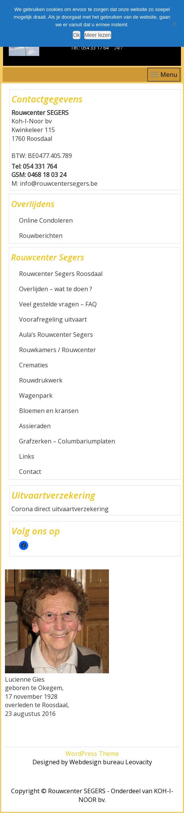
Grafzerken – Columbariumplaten (67, 441)
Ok (76, 35)
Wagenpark (36, 395)
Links (26, 456)
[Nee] (174, 23)
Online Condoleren (46, 220)
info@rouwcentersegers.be (59, 183)
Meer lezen (98, 35)
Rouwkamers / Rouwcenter (57, 350)
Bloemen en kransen (48, 410)
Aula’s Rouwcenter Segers (56, 334)
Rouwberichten (40, 235)
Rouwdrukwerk (40, 380)
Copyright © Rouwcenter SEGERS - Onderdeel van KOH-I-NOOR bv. (92, 795)
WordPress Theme (92, 753)
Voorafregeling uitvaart (53, 319)
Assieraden (35, 426)
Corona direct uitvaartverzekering (60, 509)
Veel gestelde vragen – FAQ (58, 304)
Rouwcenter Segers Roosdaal (60, 273)
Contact (30, 471)
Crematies (33, 365)
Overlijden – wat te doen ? (55, 289)
